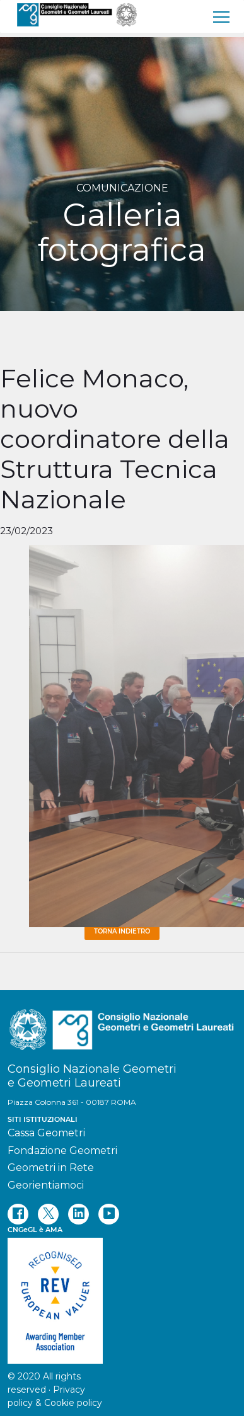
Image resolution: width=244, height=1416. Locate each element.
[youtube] (108, 1214)
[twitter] (48, 1214)
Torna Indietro (122, 931)
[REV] (122, 1294)
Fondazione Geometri (62, 1150)
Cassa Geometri (46, 1133)
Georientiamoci (46, 1185)
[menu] (222, 16)
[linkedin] (78, 1214)
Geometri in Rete (51, 1167)
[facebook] (18, 1214)
